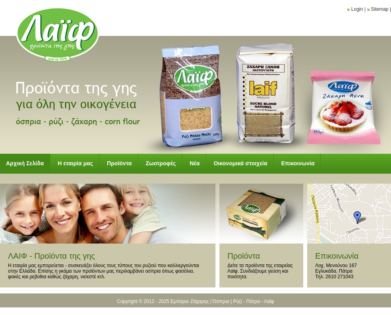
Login (357, 9)
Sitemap (380, 9)
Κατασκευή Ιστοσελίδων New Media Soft (195, 310)
